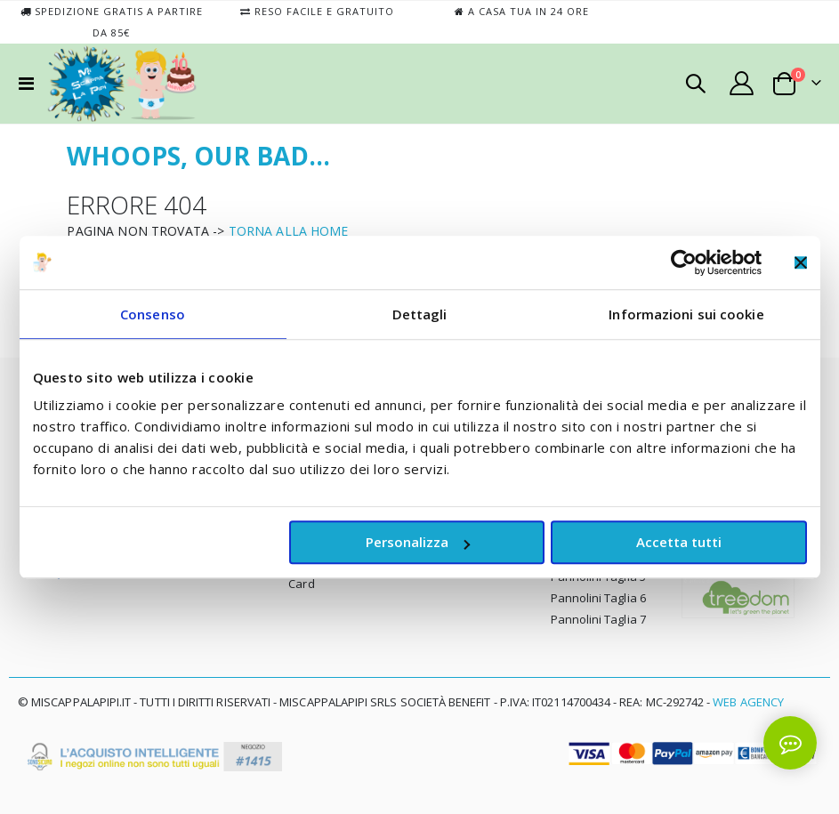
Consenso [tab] (152, 314)
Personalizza (418, 542)
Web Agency (748, 702)
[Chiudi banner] (801, 262)
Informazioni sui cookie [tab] (686, 314)
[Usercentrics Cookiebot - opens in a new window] (684, 262)
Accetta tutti (679, 542)
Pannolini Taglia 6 (598, 598)
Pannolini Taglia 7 (598, 619)
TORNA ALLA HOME (289, 230)
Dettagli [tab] (420, 314)
